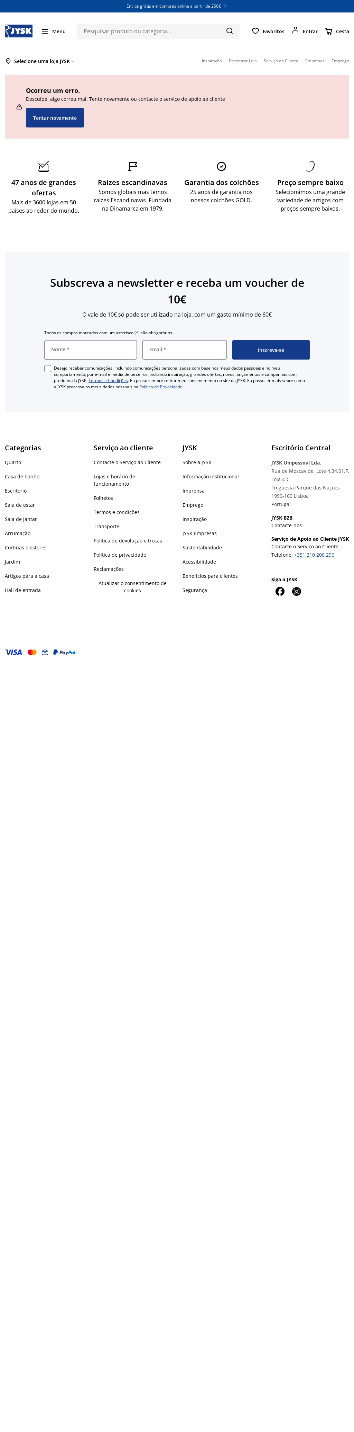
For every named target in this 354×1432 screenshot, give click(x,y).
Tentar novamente (55, 118)
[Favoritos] (268, 31)
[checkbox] (47, 368)
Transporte (106, 526)
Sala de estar (20, 505)
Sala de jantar (21, 519)
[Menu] (53, 31)
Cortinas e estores (26, 547)
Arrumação (17, 533)
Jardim (12, 561)
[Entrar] (304, 31)
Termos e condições (117, 512)
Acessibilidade (199, 561)
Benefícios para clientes (210, 576)
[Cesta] (337, 31)
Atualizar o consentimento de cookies (133, 587)
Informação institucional (211, 476)
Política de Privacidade (161, 387)
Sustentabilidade (202, 547)
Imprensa (194, 490)
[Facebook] (279, 591)
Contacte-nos (286, 525)
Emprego (193, 505)
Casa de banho (22, 476)
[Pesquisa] (229, 30)
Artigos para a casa (27, 576)
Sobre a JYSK (197, 462)
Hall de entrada (23, 590)
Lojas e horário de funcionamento (114, 480)
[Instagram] (296, 591)
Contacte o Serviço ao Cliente (127, 462)
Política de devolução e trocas (128, 540)
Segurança (195, 590)
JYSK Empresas (200, 533)
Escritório (16, 490)
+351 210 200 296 (314, 554)
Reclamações (109, 569)
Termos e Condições (108, 380)
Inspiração (195, 519)
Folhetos (103, 498)
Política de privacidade (120, 554)
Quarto (13, 462)
